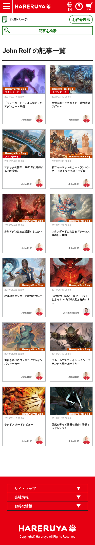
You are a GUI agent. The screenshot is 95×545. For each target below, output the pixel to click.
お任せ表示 (81, 20)
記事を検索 (47, 31)
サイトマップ (25, 489)
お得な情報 (23, 506)
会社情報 (21, 497)
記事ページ (19, 19)
